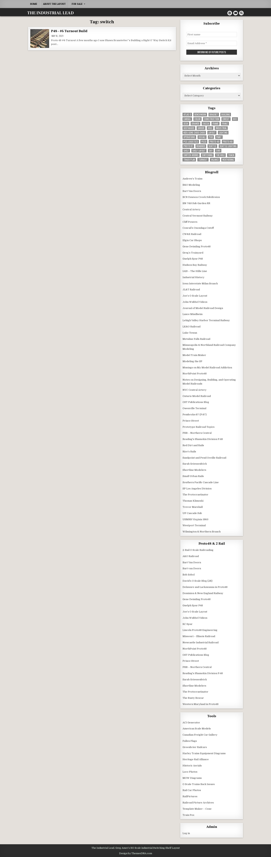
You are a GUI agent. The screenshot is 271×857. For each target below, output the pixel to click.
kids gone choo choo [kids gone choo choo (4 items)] (194, 132)
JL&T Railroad (191, 289)
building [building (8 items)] (225, 114)
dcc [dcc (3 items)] (235, 118)
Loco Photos (190, 771)
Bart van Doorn (192, 568)
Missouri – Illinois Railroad (199, 635)
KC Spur (188, 623)
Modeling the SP (192, 361)
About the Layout (54, 3)
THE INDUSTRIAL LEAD (50, 13)
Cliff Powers (190, 221)
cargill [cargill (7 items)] (187, 118)
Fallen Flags (190, 740)
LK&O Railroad (191, 326)
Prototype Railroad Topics (199, 426)
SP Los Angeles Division (197, 488)
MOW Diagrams (192, 777)
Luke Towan (190, 332)
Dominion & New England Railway (203, 592)
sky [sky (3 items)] (211, 150)
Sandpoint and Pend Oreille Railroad (204, 457)
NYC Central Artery (194, 389)
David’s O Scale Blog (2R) (197, 580)
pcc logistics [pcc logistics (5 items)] (190, 141)
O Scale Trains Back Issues (199, 783)
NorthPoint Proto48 (195, 373)
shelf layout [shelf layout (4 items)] (199, 150)
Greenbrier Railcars (195, 746)
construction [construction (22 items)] (211, 118)
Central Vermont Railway (198, 215)
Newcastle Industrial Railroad (200, 642)
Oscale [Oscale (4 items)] (202, 137)
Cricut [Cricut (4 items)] (226, 118)
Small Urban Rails (193, 475)
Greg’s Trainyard (193, 252)
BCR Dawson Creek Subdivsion (201, 196)
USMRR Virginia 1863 (195, 519)
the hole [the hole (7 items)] (220, 155)
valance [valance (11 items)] (215, 159)
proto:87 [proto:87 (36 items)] (188, 146)
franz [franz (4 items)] (225, 123)
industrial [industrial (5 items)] (221, 127)
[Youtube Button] (235, 13)
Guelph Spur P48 (193, 258)
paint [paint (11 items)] (219, 137)
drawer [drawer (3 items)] (195, 123)
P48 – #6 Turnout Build (69, 31)
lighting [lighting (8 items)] (223, 132)
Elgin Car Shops (192, 239)
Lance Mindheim (192, 314)
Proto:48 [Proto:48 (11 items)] (228, 141)
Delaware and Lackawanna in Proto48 (205, 586)
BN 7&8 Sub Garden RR (196, 202)
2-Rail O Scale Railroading (198, 549)
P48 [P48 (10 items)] (211, 137)
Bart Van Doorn (192, 190)
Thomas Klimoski (193, 500)
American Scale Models (197, 728)
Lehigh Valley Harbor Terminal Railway (206, 320)
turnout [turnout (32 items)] (203, 159)
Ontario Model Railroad (197, 395)
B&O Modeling (191, 184)
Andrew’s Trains (192, 178)
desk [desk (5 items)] (185, 123)
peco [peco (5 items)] (203, 141)
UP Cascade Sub (192, 512)
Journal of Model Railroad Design (203, 307)
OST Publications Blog (196, 401)
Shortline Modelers (194, 469)
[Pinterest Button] (229, 13)
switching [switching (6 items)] (207, 155)
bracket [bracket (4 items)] (213, 114)
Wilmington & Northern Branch (202, 531)
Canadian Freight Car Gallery (200, 734)
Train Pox (188, 814)
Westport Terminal (194, 525)
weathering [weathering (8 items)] (228, 159)
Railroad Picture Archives (198, 802)
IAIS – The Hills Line (195, 270)
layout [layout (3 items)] (211, 132)
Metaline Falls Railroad (196, 338)
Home (33, 3)
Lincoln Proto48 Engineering (200, 629)
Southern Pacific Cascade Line (201, 482)
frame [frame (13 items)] (215, 123)
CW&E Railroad (192, 233)
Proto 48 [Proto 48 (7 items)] (214, 141)
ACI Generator (191, 722)
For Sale (77, 3)
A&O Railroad (191, 555)
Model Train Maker (194, 354)
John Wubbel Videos (195, 301)
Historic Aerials (192, 765)
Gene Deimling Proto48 (197, 246)
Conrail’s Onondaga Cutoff (198, 227)
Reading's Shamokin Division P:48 (203, 438)
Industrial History (193, 277)
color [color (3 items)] (197, 118)
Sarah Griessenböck (195, 463)
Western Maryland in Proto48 (200, 703)
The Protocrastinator (195, 494)
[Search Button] (241, 13)
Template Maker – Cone (197, 808)
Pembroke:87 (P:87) (195, 414)
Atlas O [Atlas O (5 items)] (187, 114)
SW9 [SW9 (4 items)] (218, 150)
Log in (186, 832)
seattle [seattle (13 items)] (212, 146)
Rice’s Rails (189, 451)
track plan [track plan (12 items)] (189, 159)
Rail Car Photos (192, 790)
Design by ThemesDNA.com (135, 853)
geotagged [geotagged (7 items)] (188, 127)
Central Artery (191, 209)
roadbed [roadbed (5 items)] (200, 146)
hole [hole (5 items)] (210, 127)
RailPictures (190, 796)
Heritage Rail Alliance (196, 759)
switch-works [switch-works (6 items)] (191, 155)
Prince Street (191, 420)
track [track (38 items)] (231, 155)
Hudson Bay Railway (195, 264)
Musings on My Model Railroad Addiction (207, 367)
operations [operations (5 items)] (189, 137)
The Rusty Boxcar (193, 697)
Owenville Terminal (194, 408)
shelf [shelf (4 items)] (186, 150)
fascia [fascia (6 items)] (206, 123)
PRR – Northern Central (197, 432)
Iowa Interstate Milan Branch (200, 283)
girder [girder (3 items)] (201, 127)
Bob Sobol (189, 574)
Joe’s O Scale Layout (195, 295)
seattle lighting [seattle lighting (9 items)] (228, 146)
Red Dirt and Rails (193, 445)
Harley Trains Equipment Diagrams (204, 753)
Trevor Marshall (193, 506)
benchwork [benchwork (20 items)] (200, 114)
